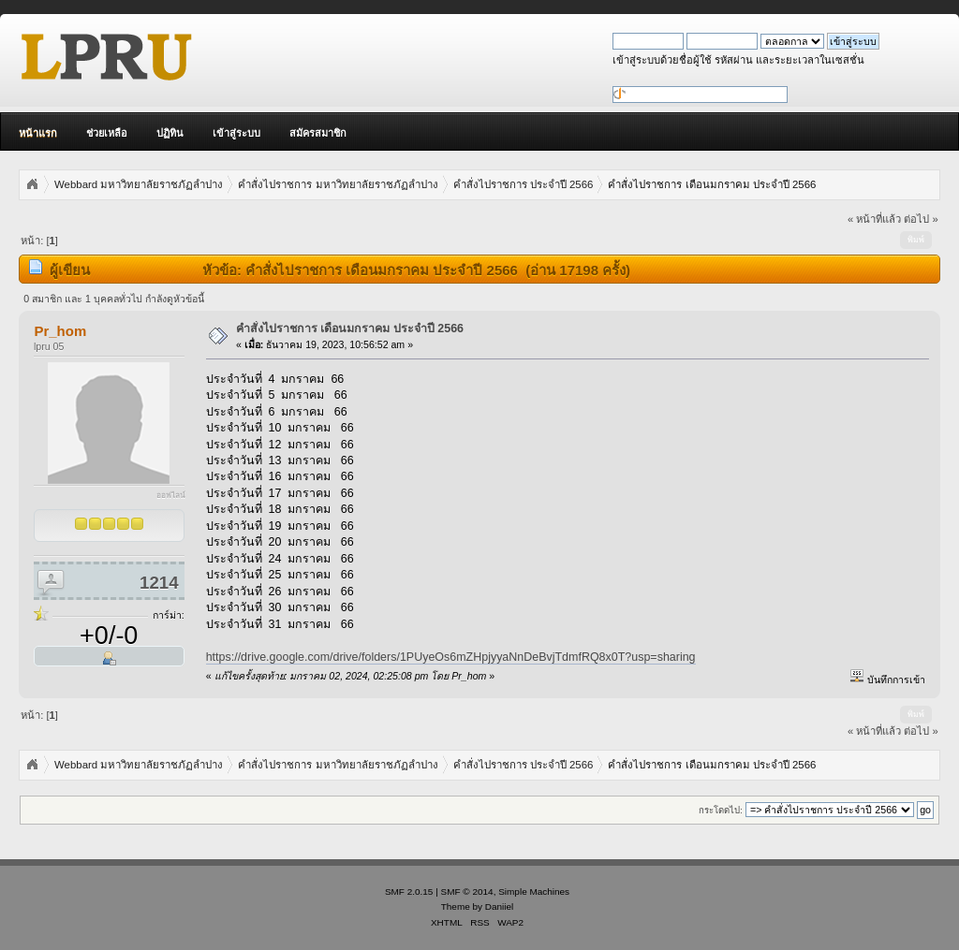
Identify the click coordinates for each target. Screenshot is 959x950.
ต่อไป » (920, 219)
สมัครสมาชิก (318, 133)
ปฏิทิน (170, 133)
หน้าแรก (38, 133)
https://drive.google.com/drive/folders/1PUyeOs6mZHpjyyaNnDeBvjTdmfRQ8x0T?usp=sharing (451, 657)
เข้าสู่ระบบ (236, 133)
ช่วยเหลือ (106, 133)
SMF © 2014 (467, 891)
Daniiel (499, 906)
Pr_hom (60, 331)
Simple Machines (533, 891)
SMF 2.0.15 (409, 891)
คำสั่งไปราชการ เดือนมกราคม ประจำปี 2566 (350, 328)
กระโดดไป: (721, 810)
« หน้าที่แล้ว (874, 219)
